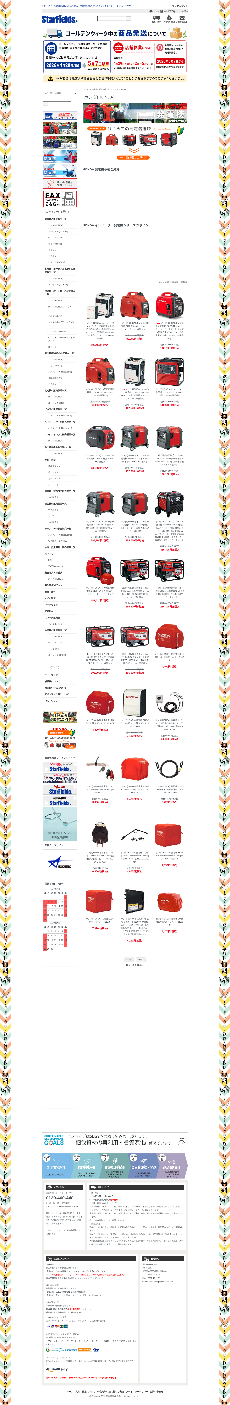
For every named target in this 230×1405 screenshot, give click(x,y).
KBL (50, 560)
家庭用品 (49, 611)
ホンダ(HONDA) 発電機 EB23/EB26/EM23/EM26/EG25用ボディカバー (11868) (170, 855)
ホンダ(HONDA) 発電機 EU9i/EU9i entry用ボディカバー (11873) (169, 657)
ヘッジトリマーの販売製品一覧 (60, 422)
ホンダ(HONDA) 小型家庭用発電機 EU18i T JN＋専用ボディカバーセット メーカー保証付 (100, 591)
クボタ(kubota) (55, 316)
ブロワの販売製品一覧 (56, 409)
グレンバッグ (54, 484)
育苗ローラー (54, 478)
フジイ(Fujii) (54, 649)
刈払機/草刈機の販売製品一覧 (59, 353)
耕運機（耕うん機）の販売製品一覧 (60, 293)
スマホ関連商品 (52, 617)
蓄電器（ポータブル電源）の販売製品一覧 (60, 270)
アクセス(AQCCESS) (58, 231)
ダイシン (52, 250)
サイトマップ (51, 675)
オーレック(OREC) (57, 655)
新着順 (184, 282)
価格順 (175, 282)
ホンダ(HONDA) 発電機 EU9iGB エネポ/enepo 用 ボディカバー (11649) (135, 723)
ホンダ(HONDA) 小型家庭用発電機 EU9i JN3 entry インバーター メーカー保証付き (135, 326)
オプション (53, 347)
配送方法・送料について (57, 694)
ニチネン (52, 256)
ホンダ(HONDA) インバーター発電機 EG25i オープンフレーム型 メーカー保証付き (170, 392)
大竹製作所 (53, 510)
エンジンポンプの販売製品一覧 (60, 434)
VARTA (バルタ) (55, 566)
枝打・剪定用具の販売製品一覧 (60, 547)
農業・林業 (50, 460)
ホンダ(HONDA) (119, 89)
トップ (156, 11)
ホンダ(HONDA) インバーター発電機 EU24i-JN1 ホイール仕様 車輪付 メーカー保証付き (135, 458)
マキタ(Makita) (55, 244)
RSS (47, 700)
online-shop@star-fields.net (66, 1206)
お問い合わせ (156, 1391)
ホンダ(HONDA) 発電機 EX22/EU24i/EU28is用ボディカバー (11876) (135, 789)
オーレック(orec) (56, 403)
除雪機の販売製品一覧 (56, 630)
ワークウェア (51, 605)
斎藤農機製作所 (55, 378)
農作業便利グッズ (53, 585)
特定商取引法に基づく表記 (110, 1391)
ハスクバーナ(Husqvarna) (60, 372)
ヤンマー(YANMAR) (57, 331)
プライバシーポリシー (137, 1391)
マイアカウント (178, 6)
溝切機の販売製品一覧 (56, 503)
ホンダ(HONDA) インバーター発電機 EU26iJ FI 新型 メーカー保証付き (100, 458)
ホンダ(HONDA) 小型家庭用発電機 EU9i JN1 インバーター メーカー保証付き (100, 392)
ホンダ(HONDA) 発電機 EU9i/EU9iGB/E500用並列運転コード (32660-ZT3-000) (169, 789)
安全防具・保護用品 (57, 541)
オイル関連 (50, 598)
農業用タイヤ (54, 466)
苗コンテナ (53, 472)
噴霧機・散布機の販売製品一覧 (60, 491)
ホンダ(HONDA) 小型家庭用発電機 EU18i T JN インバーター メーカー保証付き (169, 326)
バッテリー (50, 554)
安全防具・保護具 (53, 572)
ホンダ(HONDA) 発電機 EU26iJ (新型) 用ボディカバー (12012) (170, 922)
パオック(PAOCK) (56, 262)
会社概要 (168, 11)
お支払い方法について (56, 688)
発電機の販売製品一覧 (101, 89)
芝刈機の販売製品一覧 (56, 390)
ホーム (86, 89)
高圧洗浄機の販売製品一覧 (58, 447)
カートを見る (182, 11)
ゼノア (51, 516)
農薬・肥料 (50, 591)
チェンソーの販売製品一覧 (58, 528)
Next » (141, 960)
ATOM (54, 700)
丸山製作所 (53, 497)
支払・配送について (85, 1391)
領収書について (52, 681)
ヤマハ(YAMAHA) (56, 237)
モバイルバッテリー (57, 624)
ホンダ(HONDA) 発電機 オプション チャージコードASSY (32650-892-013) (100, 789)
